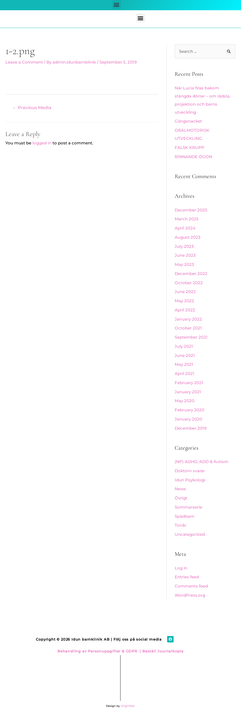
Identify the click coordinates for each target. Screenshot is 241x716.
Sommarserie (188, 507)
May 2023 (184, 264)
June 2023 (185, 255)
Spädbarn (184, 516)
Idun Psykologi (190, 479)
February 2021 (189, 382)
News (180, 488)
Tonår (180, 525)
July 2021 (184, 346)
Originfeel (128, 706)
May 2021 (184, 364)
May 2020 (184, 400)
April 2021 (184, 373)
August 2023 (188, 237)
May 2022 (184, 300)
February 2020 (189, 409)
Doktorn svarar (190, 470)
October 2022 (189, 282)
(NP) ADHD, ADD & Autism (201, 461)
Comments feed (191, 586)
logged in (41, 142)
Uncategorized (190, 534)
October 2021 (188, 328)
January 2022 (188, 319)
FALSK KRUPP (189, 147)
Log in (181, 568)
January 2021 (188, 391)
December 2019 (190, 428)
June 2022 (185, 291)
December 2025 (191, 210)
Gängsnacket (188, 121)
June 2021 (185, 355)
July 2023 (184, 246)
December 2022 (191, 273)
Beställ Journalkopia (162, 651)
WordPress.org (190, 595)
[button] (116, 4)
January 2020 (188, 419)
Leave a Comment (24, 62)
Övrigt (181, 497)
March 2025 (187, 218)
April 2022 (185, 309)
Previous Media (31, 107)
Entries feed (187, 576)
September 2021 (191, 337)
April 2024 (185, 228)
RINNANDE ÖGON (193, 156)
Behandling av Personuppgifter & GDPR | (99, 651)
